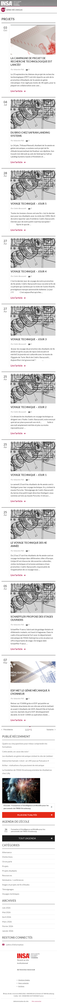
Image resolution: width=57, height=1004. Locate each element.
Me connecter (36, 1001)
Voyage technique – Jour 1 (29, 474)
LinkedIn (31, 973)
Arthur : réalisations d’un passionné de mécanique (23, 765)
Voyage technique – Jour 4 (29, 271)
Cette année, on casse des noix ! (15, 751)
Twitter (22, 973)
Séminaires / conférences (13, 880)
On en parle (7, 861)
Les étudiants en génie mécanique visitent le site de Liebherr (27, 756)
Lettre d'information (14, 944)
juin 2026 (6, 908)
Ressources (7, 875)
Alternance (7, 852)
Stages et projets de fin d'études (16, 884)
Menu (54, 10)
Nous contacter (23, 983)
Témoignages (8, 889)
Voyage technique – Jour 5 (29, 203)
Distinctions (7, 857)
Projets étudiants (9, 871)
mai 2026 (6, 912)
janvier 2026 (7, 931)
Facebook (18, 973)
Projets (5, 866)
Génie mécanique (14, 10)
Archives (21, 986)
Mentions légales (24, 980)
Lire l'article (16, 91)
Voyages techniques (10, 894)
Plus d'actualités (27, 815)
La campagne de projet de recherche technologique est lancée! (31, 61)
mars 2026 (7, 921)
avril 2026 (6, 917)
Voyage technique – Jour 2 (29, 407)
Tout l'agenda (27, 838)
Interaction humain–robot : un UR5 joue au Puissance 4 (25, 761)
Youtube (27, 973)
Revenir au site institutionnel (28, 959)
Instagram (35, 973)
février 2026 (7, 926)
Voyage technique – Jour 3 (29, 339)
